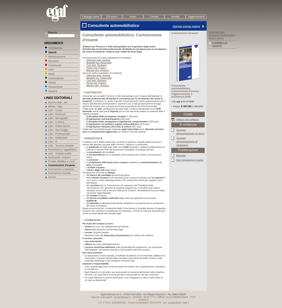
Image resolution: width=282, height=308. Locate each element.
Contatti (154, 16)
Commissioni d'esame (61, 165)
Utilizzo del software (187, 119)
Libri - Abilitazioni (57, 137)
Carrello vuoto (219, 44)
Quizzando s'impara (59, 157)
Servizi (52, 176)
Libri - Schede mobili (59, 153)
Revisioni (53, 60)
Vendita (175, 16)
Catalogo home (90, 16)
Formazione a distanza (61, 169)
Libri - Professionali (59, 133)
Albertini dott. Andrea (98, 60)
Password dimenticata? (222, 35)
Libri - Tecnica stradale (61, 145)
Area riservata (216, 32)
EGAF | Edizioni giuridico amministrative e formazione (62, 13)
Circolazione (55, 47)
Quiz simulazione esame (189, 160)
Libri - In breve (56, 122)
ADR (51, 69)
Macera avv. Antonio (97, 70)
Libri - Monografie (58, 118)
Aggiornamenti (196, 16)
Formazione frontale (59, 173)
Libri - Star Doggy (58, 129)
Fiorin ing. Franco (96, 68)
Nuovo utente (216, 38)
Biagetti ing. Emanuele (99, 62)
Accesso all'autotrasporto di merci (190, 131)
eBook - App (55, 106)
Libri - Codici (55, 110)
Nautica (52, 91)
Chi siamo (112, 16)
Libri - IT (53, 141)
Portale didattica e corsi (61, 161)
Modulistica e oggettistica (62, 149)
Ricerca (52, 32)
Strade (52, 82)
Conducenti (54, 65)
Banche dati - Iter (58, 102)
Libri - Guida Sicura (59, 125)
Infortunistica (55, 86)
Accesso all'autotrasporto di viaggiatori (186, 141)
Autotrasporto (56, 78)
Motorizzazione (56, 56)
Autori (133, 16)
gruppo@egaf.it (122, 297)
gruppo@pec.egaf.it (178, 302)
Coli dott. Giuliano (96, 65)
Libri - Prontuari (57, 114)
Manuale (181, 155)
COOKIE (137, 297)
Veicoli (52, 52)
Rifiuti (51, 73)
